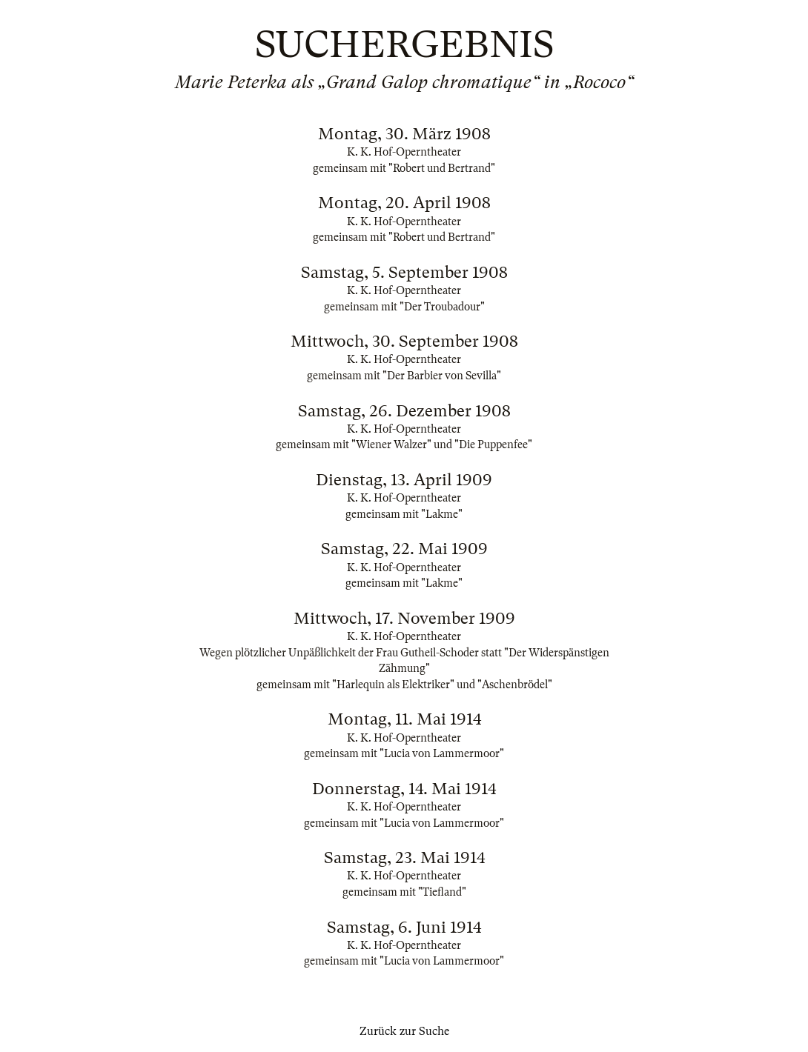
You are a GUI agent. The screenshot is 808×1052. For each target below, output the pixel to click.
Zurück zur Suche (404, 1031)
